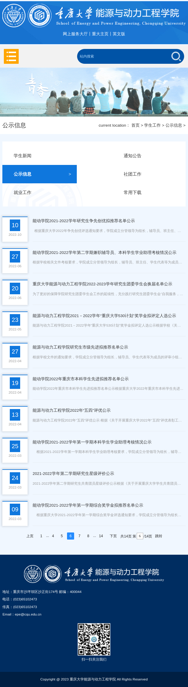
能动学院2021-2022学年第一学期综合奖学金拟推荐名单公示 (88, 505)
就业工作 (42, 192)
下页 (113, 536)
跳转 (158, 536)
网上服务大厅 (75, 34)
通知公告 (152, 156)
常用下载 (152, 192)
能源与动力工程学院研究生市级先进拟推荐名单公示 (80, 347)
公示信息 (173, 125)
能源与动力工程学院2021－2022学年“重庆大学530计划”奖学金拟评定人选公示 (104, 316)
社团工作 (152, 174)
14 (101, 536)
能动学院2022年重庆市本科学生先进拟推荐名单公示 (81, 379)
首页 (135, 125)
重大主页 (100, 34)
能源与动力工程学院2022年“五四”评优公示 (72, 410)
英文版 (119, 34)
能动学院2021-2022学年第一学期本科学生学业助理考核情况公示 (92, 442)
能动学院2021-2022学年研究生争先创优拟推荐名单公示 (84, 221)
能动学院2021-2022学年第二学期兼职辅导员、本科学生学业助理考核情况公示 (104, 252)
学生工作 (152, 125)
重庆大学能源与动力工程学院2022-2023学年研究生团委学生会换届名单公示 (102, 284)
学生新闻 (42, 156)
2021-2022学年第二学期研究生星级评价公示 (73, 473)
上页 (30, 536)
